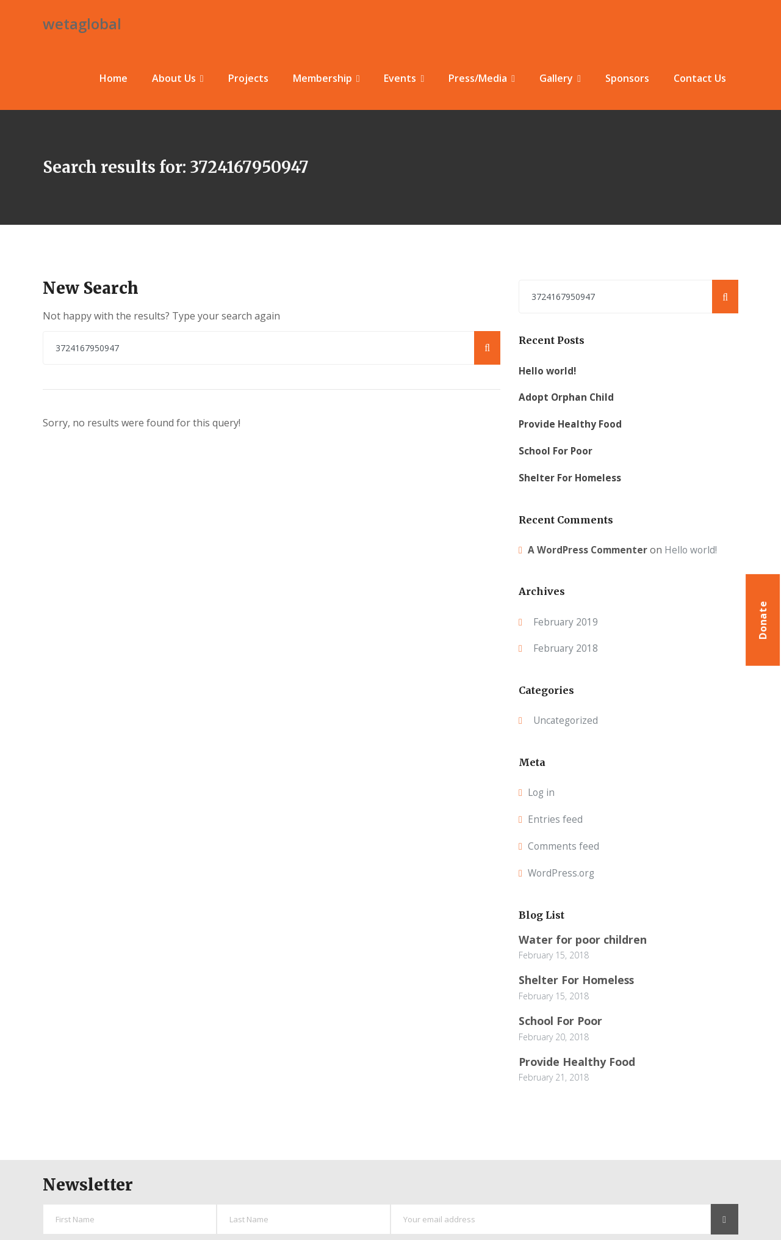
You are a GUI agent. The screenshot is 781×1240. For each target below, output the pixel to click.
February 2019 (566, 618)
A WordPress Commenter (589, 546)
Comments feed (564, 842)
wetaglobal (82, 21)
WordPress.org (562, 869)
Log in (542, 789)
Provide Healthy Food (571, 420)
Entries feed (555, 815)
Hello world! (548, 367)
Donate (762, 620)
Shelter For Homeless (571, 474)
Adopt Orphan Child (567, 394)
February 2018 (566, 645)
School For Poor (556, 447)
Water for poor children (584, 935)
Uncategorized (566, 717)
